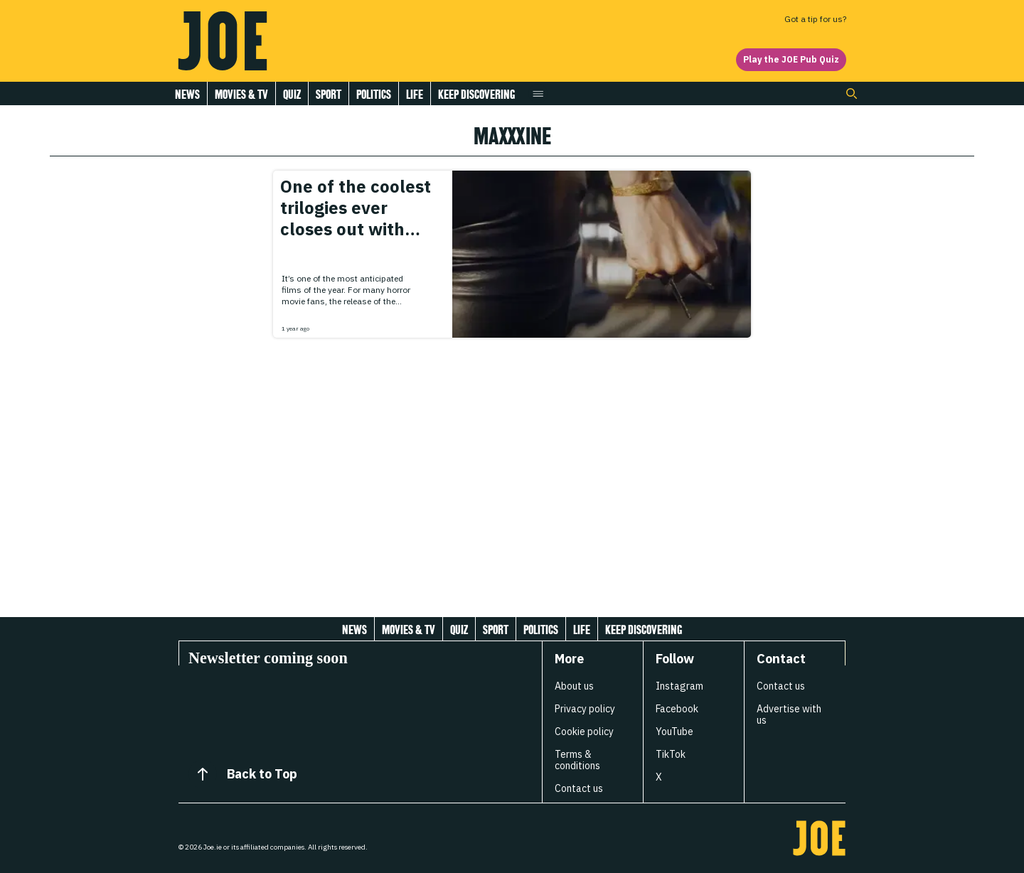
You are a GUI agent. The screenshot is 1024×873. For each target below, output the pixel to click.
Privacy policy (585, 708)
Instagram (679, 686)
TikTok (671, 754)
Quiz (292, 94)
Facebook (677, 708)
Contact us (579, 788)
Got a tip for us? (815, 19)
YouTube (674, 731)
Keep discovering (476, 94)
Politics (373, 94)
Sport (328, 94)
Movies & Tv (241, 94)
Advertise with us (789, 714)
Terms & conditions (577, 760)
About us (574, 686)
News (187, 94)
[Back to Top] (202, 774)
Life (414, 94)
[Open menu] (538, 93)
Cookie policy (584, 731)
